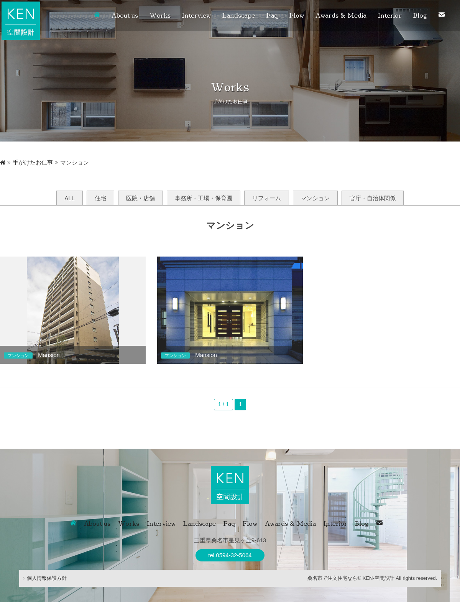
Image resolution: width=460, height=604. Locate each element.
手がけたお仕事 (33, 162)
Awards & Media (340, 15)
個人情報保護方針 (45, 580)
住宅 (100, 198)
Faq (272, 15)
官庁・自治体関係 (373, 198)
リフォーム (266, 198)
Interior (390, 15)
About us (125, 15)
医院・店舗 (140, 198)
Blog (420, 15)
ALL (69, 198)
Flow (296, 15)
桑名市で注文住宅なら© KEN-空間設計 (350, 580)
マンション (315, 198)
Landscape (238, 15)
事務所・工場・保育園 (203, 198)
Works (160, 15)
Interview (196, 15)
